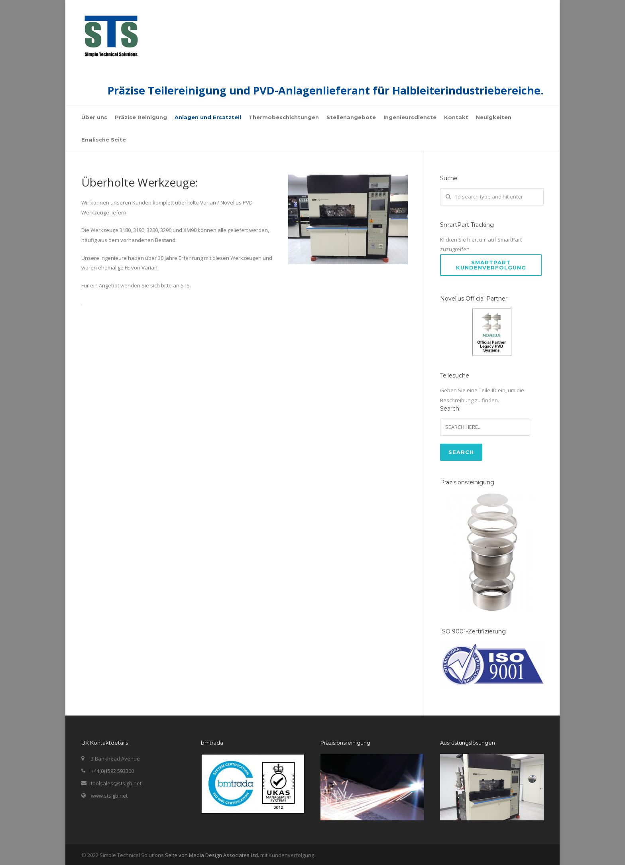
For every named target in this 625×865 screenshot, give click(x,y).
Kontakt (456, 117)
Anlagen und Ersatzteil (208, 117)
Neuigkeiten (493, 117)
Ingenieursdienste (409, 117)
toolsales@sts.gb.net (116, 783)
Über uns (94, 117)
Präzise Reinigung (141, 117)
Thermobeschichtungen (284, 117)
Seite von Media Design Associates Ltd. (212, 855)
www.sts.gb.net (109, 795)
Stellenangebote (351, 117)
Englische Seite (103, 139)
